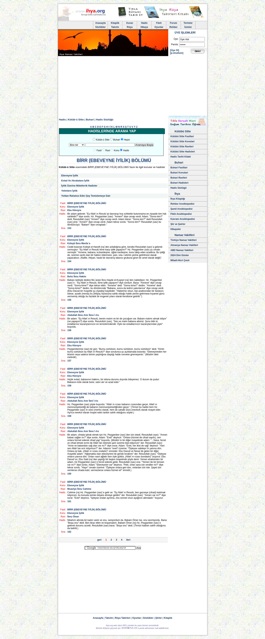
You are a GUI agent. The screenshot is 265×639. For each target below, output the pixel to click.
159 (69, 416)
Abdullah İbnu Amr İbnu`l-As (83, 315)
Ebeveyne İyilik (69, 175)
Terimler (188, 23)
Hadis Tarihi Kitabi (181, 156)
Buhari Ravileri (179, 177)
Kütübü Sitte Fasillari (182, 136)
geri (99, 539)
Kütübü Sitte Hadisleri (183, 151)
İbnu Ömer (73, 516)
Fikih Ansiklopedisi (181, 214)
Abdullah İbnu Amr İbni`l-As (82, 400)
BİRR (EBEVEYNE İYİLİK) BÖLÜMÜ (86, 203)
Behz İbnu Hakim (76, 276)
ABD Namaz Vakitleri (182, 250)
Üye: (176, 39)
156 (69, 330)
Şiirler (158, 618)
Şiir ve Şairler (178, 224)
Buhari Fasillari (179, 167)
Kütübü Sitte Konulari (183, 141)
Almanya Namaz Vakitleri (184, 245)
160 (69, 473)
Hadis (144, 23)
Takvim (115, 27)
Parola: (174, 44)
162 (69, 531)
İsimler (188, 27)
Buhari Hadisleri (179, 182)
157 (69, 360)
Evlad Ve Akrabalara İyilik (75, 180)
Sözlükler (100, 27)
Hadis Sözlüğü (105, 119)
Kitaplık (168, 618)
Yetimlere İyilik (69, 190)
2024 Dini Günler (180, 255)
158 (69, 385)
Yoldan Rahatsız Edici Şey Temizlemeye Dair (85, 195)
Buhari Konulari (179, 172)
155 (69, 300)
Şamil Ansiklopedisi (182, 209)
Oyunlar (158, 27)
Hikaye (144, 27)
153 (69, 228)
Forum (173, 23)
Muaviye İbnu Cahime (79, 489)
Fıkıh (159, 23)
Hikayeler (176, 229)
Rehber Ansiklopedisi (182, 203)
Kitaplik (115, 23)
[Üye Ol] (174, 50)
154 (69, 261)
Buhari (90, 119)
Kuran (129, 23)
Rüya (129, 27)
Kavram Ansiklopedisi (183, 219)
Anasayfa (100, 23)
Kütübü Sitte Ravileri (182, 146)
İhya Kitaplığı (178, 198)
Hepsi (127, 139)
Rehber (173, 27)
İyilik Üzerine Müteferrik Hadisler (79, 185)
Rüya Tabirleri (122, 618)
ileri (128, 539)
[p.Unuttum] (176, 53)
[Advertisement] (132, 86)
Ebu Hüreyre (74, 210)
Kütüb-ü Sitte (76, 119)
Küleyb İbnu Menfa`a (78, 243)
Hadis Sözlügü (179, 187)
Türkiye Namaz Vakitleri (184, 240)
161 (69, 501)
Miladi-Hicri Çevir (180, 260)
